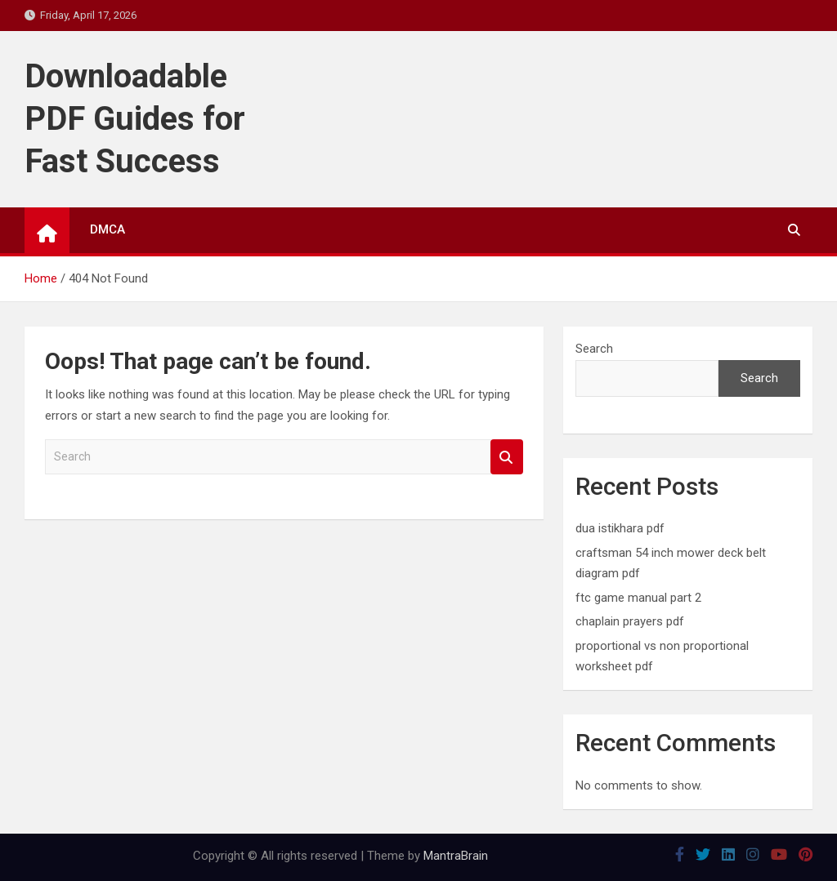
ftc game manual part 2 (638, 597)
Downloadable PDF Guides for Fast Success (135, 118)
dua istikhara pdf (620, 528)
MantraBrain (455, 855)
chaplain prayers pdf (629, 621)
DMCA (107, 229)
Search (506, 456)
